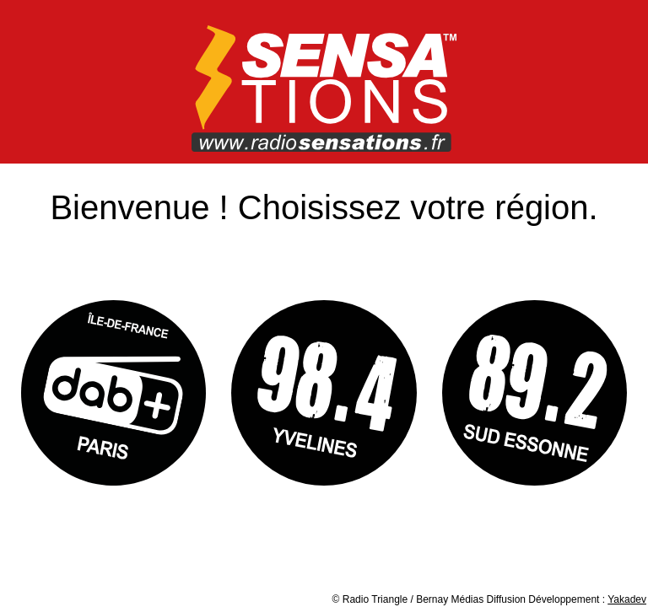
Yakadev (627, 599)
